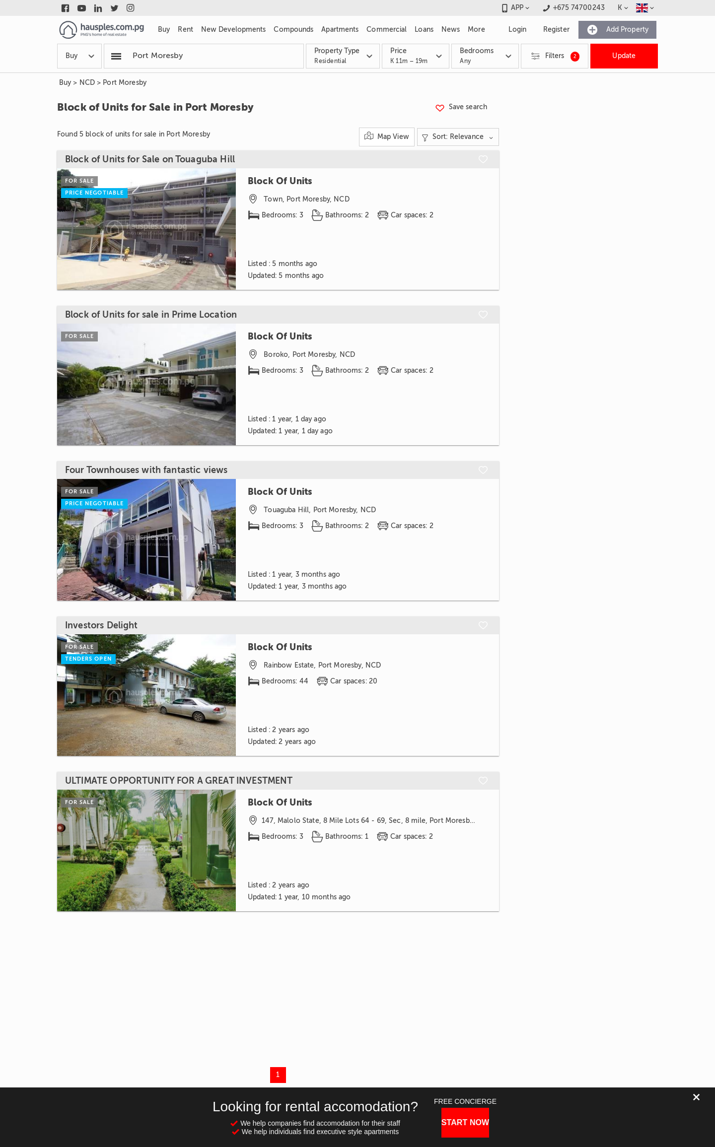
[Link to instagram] (131, 8)
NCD (87, 82)
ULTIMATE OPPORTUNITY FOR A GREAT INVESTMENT (178, 781)
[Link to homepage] (101, 30)
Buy (65, 82)
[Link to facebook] (65, 8)
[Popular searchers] (116, 56)
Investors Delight (101, 625)
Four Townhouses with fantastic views (146, 470)
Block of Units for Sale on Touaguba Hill (150, 159)
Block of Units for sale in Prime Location (151, 315)
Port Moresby (124, 82)
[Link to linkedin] (98, 8)
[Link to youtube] (81, 8)
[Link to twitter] (114, 8)
